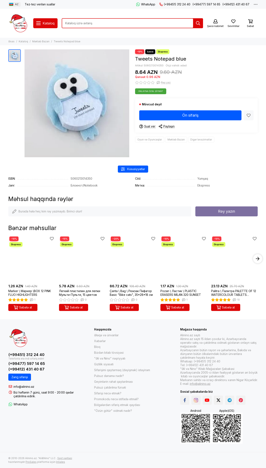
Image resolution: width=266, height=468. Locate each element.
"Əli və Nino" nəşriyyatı (109, 358)
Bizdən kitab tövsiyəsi (109, 352)
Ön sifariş (190, 115)
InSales (60, 461)
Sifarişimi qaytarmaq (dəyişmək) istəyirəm (122, 370)
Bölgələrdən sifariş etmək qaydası (117, 405)
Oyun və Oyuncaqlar (149, 139)
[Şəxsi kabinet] (215, 23)
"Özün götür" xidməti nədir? (113, 410)
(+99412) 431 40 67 (235, 4)
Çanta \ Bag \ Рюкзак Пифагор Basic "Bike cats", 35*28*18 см (131, 292)
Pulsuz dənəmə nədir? (109, 376)
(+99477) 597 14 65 (206, 4)
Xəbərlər (100, 341)
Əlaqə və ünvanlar (106, 335)
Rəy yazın (226, 211)
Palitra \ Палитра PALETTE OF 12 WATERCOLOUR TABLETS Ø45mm (233, 293)
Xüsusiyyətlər (133, 169)
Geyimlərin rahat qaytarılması (113, 381)
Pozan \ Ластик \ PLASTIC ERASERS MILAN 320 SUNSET (180, 292)
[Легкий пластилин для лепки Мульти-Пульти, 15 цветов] (82, 258)
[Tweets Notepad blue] (77, 103)
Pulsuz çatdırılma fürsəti (110, 387)
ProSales (31, 461)
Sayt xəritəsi (64, 458)
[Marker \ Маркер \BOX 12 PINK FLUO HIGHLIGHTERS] (31, 258)
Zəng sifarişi (19, 377)
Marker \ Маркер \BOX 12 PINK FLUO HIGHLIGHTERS (29, 292)
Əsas (11, 41)
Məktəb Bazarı (40, 41)
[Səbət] (250, 23)
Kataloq (23, 41)
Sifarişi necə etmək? (107, 393)
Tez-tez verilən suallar (40, 4)
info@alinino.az (24, 386)
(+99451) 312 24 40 (174, 4)
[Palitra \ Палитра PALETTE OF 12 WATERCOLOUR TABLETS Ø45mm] (234, 258)
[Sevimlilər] (233, 23)
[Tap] (198, 23)
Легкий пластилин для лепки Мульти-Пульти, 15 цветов (79, 292)
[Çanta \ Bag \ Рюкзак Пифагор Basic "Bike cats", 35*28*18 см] (133, 258)
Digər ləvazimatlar (201, 139)
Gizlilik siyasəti (103, 364)
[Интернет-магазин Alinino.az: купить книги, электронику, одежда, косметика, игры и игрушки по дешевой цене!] (18, 23)
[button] (257, 258)
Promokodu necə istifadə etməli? (116, 399)
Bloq (97, 347)
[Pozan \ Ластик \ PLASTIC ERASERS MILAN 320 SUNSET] (183, 258)
